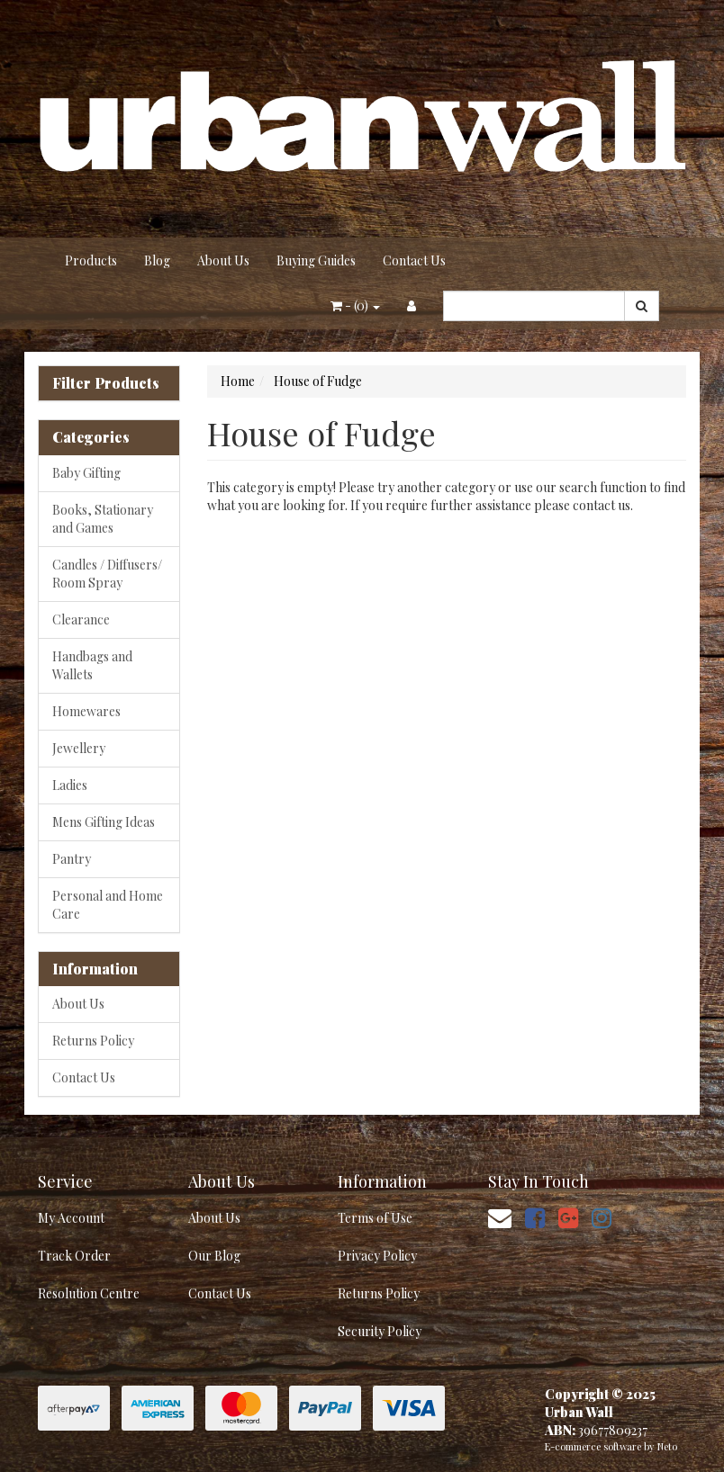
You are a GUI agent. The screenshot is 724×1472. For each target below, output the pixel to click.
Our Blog (214, 1255)
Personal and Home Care (107, 904)
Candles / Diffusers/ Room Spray (107, 573)
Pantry (71, 858)
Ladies (69, 785)
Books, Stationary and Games (102, 518)
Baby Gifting (86, 472)
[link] (535, 1217)
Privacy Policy (377, 1255)
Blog (157, 260)
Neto (667, 1446)
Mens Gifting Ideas (103, 821)
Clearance (81, 619)
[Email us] (499, 1217)
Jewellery (78, 748)
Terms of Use (375, 1217)
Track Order (74, 1255)
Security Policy (379, 1331)
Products (91, 260)
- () (355, 305)
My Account (71, 1217)
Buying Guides (316, 260)
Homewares (86, 711)
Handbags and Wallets (92, 665)
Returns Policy (93, 1040)
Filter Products (105, 383)
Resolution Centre (89, 1293)
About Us (223, 260)
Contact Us (414, 260)
